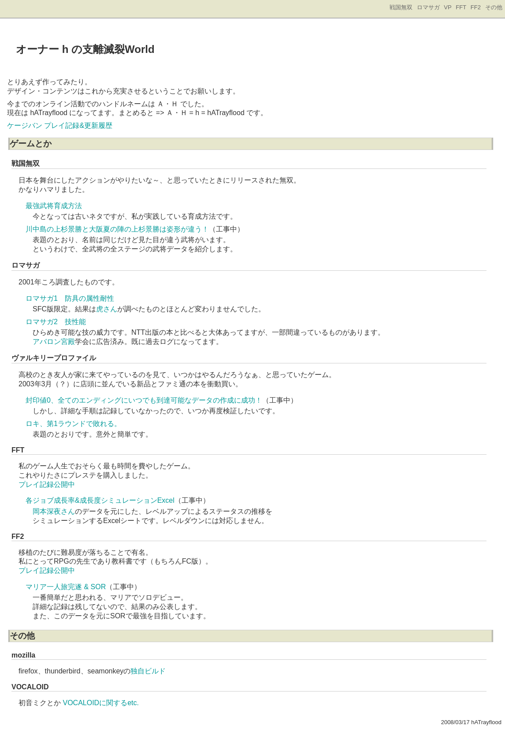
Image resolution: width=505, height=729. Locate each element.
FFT (461, 7)
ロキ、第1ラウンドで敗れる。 (73, 423)
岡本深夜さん (54, 511)
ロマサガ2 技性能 (56, 321)
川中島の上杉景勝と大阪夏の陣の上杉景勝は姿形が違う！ (117, 229)
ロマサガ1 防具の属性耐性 (70, 298)
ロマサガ (428, 7)
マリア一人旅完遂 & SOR (66, 587)
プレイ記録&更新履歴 (78, 125)
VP (447, 7)
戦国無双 (401, 7)
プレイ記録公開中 (47, 484)
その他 (493, 7)
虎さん (106, 309)
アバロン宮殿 (54, 341)
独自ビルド (148, 671)
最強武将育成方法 (54, 205)
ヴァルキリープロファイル (53, 358)
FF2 (476, 7)
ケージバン (24, 125)
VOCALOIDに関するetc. (100, 703)
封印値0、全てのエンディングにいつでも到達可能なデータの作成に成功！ (144, 400)
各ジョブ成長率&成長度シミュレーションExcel (100, 500)
